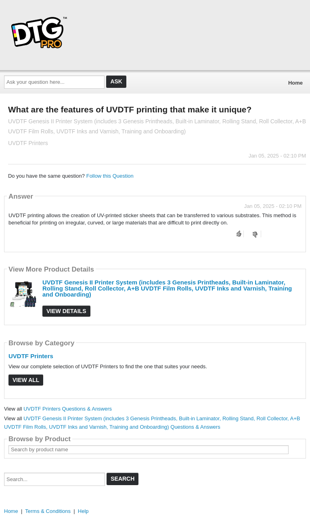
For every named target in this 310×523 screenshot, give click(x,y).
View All (26, 380)
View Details (66, 311)
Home (295, 83)
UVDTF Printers (30, 356)
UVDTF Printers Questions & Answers (67, 409)
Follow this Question (110, 176)
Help (83, 511)
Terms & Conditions (48, 511)
